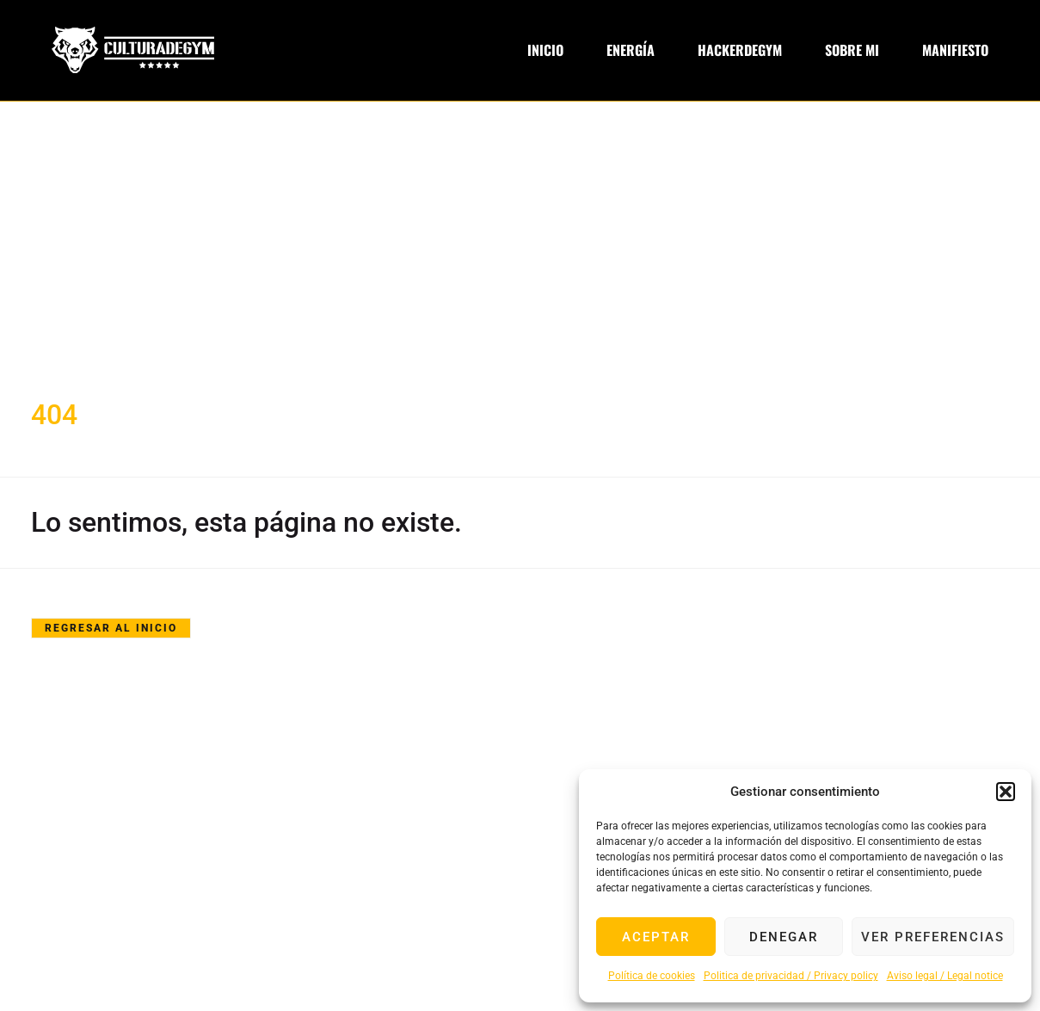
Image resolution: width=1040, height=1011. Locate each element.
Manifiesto (955, 50)
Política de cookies (651, 976)
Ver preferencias (933, 937)
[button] (1005, 791)
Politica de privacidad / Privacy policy (791, 976)
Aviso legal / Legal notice (945, 976)
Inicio (545, 50)
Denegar (783, 937)
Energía (630, 50)
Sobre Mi (852, 50)
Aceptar (656, 937)
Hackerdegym (740, 50)
